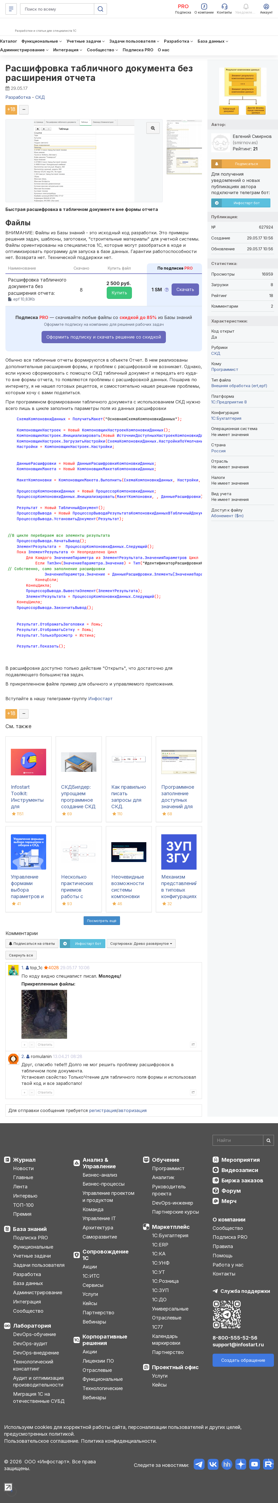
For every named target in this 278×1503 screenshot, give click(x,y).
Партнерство (98, 1312)
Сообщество (28, 1311)
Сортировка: (141, 943)
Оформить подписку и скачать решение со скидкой (103, 337)
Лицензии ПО (98, 1361)
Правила (223, 1246)
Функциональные (33, 1247)
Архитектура (98, 1227)
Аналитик (163, 1177)
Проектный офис (175, 1367)
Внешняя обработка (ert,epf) (239, 385)
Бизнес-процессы (104, 1184)
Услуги (90, 1294)
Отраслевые (97, 1370)
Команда (93, 1209)
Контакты (224, 1274)
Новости (23, 1168)
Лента (20, 1186)
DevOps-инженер (172, 1203)
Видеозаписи (240, 1170)
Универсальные (170, 1309)
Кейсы (90, 1303)
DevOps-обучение (34, 1334)
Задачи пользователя (39, 1265)
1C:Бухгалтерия (226, 418)
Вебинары (94, 1322)
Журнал (24, 1160)
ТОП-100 (23, 1205)
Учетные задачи (32, 1256)
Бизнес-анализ (100, 1175)
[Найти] (268, 1140)
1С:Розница (165, 1281)
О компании (229, 1219)
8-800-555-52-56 (235, 1338)
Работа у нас (228, 1265)
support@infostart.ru (238, 1344)
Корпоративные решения (105, 1339)
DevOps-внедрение (36, 1353)
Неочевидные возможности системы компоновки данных (127, 890)
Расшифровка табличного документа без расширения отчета (99, 73)
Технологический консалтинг (33, 1365)
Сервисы (93, 1285)
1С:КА (159, 1253)
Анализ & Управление (99, 1163)
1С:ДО (159, 1299)
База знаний (30, 1229)
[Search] (243, 1140)
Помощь (223, 1255)
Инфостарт (100, 698)
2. (23, 1056)
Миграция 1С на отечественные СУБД (39, 1397)
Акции (90, 1267)
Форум (231, 1191)
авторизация (132, 1110)
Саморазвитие (100, 1237)
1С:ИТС (91, 1276)
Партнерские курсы (175, 1212)
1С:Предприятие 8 (229, 402)
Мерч (229, 1201)
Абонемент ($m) (227, 515)
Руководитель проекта (169, 1190)
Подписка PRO (30, 1237)
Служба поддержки (245, 1291)
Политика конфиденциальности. (119, 1441)
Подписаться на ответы (32, 943)
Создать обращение (243, 1360)
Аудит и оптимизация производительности (38, 1381)
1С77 (157, 1327)
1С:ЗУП (160, 1290)
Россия (218, 450)
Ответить (45, 1045)
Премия (22, 1214)
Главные (23, 1177)
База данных (28, 1283)
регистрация (103, 1110)
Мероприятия (241, 1160)
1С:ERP (160, 1245)
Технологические (103, 1388)
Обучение (165, 1160)
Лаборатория (32, 1325)
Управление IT (99, 1218)
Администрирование (37, 1292)
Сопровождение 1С (106, 1254)
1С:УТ (158, 1272)
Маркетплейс (171, 1227)
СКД (215, 353)
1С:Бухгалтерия (170, 1235)
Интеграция (27, 1302)
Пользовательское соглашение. (42, 1441)
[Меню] (11, 9)
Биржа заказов (242, 1180)
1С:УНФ (160, 1263)
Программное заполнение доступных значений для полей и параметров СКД (177, 806)
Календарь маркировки (166, 1339)
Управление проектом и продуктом (108, 1196)
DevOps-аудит (30, 1343)
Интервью (25, 1196)
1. (22, 967)
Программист (224, 369)
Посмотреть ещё (101, 920)
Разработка (27, 1274)
